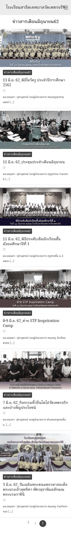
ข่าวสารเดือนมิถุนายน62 (35, 21)
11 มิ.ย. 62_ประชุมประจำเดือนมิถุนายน (34, 162)
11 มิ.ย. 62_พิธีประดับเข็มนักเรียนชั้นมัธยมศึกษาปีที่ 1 (32, 241)
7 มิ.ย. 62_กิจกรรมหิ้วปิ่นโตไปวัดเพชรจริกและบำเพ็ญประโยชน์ (35, 405)
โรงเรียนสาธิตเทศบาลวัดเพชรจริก (35, 7)
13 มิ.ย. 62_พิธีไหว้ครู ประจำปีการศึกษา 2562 (34, 82)
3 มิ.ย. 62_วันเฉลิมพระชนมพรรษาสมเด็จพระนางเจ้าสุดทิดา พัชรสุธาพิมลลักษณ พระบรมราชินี (35, 490)
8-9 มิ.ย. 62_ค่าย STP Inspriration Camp (31, 323)
